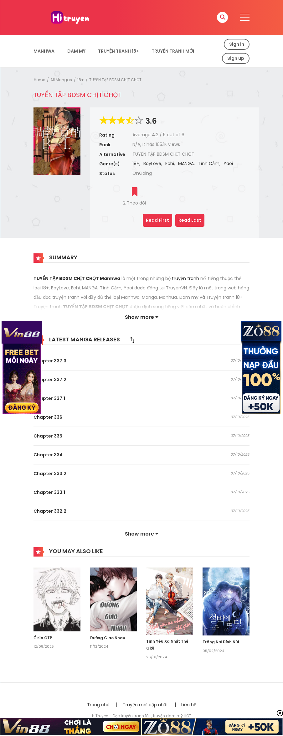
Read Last (189, 220)
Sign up (235, 58)
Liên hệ (188, 705)
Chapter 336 (47, 417)
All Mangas (61, 79)
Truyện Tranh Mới (173, 51)
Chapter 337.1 (49, 398)
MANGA (186, 163)
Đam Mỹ (76, 51)
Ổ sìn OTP (42, 637)
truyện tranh (186, 278)
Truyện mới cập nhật (145, 705)
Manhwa (43, 51)
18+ (80, 79)
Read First (157, 220)
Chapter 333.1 (49, 492)
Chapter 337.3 (49, 361)
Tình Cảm (208, 163)
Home (39, 79)
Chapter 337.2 (49, 379)
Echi (169, 163)
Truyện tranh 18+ (118, 51)
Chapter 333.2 (49, 473)
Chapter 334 (48, 455)
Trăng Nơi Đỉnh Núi (221, 642)
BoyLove (152, 163)
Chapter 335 (47, 436)
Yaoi (228, 163)
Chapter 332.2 (49, 511)
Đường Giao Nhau (107, 637)
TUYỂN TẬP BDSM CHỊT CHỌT (115, 79)
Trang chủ (98, 705)
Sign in (236, 44)
